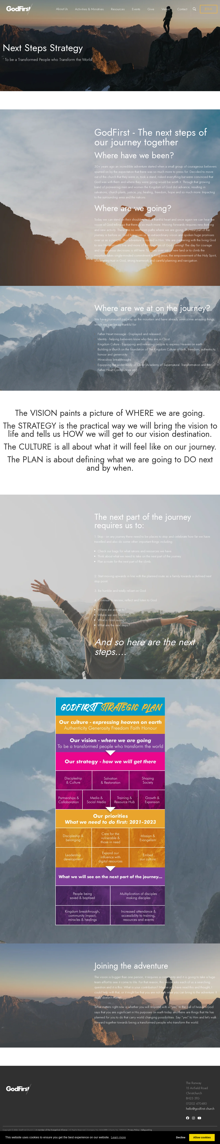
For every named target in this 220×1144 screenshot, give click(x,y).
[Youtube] (199, 1118)
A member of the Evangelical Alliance (51, 1129)
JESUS (208, 9)
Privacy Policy (133, 1129)
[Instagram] (193, 1118)
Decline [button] (180, 1137)
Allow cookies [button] (202, 1137)
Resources (118, 9)
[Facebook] (187, 1118)
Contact (182, 9)
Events (136, 9)
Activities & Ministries (89, 9)
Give (151, 9)
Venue (166, 9)
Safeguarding (146, 1129)
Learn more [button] (118, 1137)
